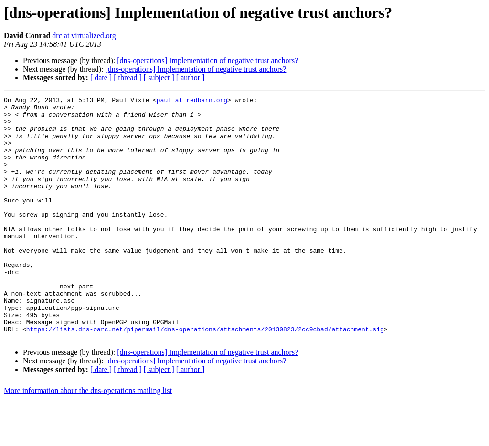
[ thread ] (128, 78)
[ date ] (101, 78)
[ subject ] (159, 78)
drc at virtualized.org (84, 36)
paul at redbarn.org (192, 101)
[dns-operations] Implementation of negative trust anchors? (207, 60)
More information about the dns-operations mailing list (88, 438)
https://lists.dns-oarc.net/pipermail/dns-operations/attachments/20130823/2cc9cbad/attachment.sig (205, 376)
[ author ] (190, 78)
